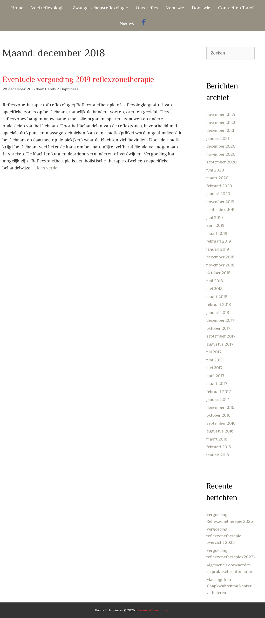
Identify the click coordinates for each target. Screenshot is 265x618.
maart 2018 (216, 296)
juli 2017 (213, 351)
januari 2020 (218, 193)
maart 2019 (216, 233)
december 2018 (220, 257)
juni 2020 (215, 170)
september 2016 (220, 423)
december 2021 (220, 130)
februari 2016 (218, 446)
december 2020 (220, 146)
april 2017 (215, 375)
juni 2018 (214, 280)
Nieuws (127, 23)
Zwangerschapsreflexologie (100, 7)
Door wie (201, 7)
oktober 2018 (218, 272)
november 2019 (220, 201)
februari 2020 (219, 185)
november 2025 (220, 114)
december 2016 (220, 407)
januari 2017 (217, 399)
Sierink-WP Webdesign (154, 610)
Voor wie (175, 7)
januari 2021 (217, 138)
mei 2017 (214, 367)
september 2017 (220, 336)
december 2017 (220, 320)
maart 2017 (216, 383)
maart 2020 (217, 177)
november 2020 (220, 154)
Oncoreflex (147, 7)
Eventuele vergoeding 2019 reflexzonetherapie (78, 79)
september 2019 (220, 209)
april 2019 (215, 225)
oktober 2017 (218, 328)
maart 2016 (216, 439)
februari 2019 (218, 241)
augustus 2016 (219, 431)
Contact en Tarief (236, 7)
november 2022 (220, 122)
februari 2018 (218, 304)
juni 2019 (214, 217)
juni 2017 (214, 360)
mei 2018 (214, 288)
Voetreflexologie (48, 7)
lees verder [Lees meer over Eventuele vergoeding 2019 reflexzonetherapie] (48, 167)
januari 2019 (217, 249)
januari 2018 (217, 312)
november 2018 (220, 265)
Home (17, 7)
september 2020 (221, 162)
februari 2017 (218, 391)
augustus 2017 (219, 344)
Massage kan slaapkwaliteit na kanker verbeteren (229, 586)
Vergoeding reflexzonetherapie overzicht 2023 (223, 536)
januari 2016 (217, 454)
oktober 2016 (218, 415)
